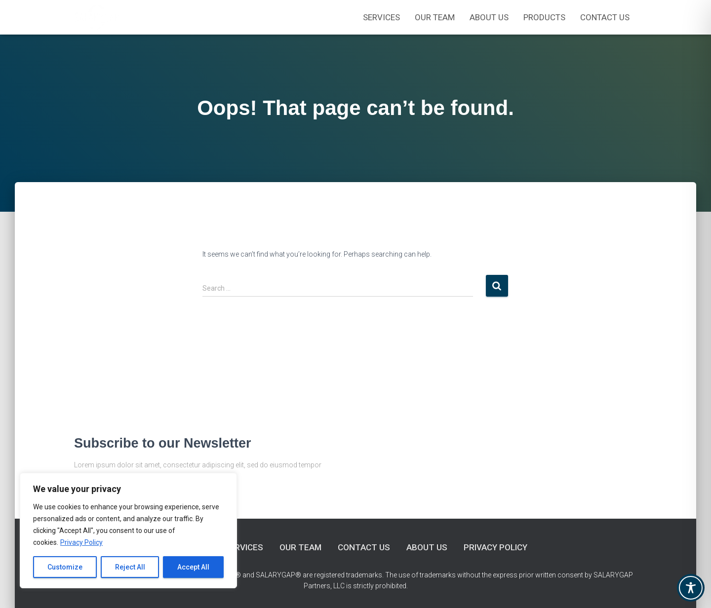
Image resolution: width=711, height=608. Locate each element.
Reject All (130, 567)
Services (381, 17)
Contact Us (605, 17)
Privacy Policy (81, 542)
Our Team (300, 547)
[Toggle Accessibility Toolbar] (691, 588)
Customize (64, 567)
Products (544, 17)
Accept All (193, 567)
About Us (489, 17)
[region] (128, 530)
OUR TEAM (435, 17)
